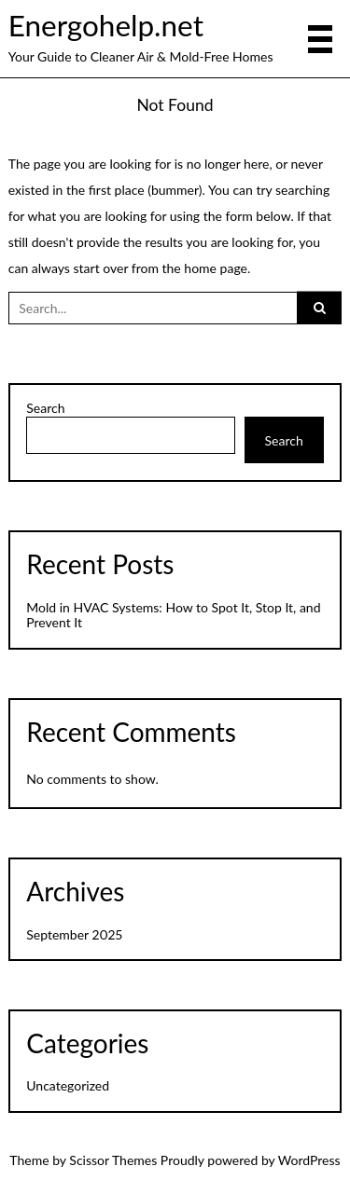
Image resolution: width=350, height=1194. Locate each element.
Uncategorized (67, 1085)
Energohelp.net (105, 25)
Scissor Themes (113, 1160)
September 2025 (74, 934)
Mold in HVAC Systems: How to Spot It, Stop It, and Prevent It (173, 615)
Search (45, 408)
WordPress (309, 1160)
